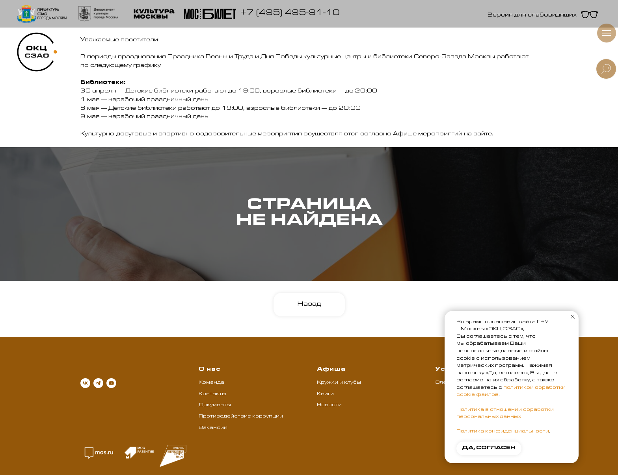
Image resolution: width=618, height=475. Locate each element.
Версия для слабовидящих (532, 15)
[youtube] (111, 383)
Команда (211, 383)
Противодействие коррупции (241, 416)
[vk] (85, 383)
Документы (215, 405)
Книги (325, 394)
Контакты (212, 394)
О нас (210, 370)
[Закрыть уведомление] (573, 317)
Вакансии (213, 428)
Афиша (331, 370)
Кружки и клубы (339, 383)
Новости (329, 405)
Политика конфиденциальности (502, 431)
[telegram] (98, 383)
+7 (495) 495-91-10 (290, 14)
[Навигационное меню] (606, 33)
